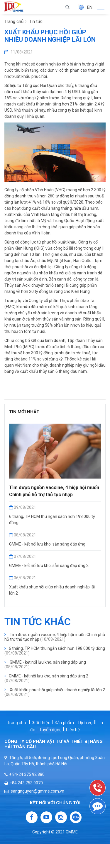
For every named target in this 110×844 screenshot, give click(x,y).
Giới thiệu (41, 722)
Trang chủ (13, 21)
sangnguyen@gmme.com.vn (34, 791)
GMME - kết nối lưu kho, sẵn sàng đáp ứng (47, 544)
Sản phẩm (64, 722)
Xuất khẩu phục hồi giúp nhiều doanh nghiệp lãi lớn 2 (54, 692)
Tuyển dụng (50, 729)
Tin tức (36, 21)
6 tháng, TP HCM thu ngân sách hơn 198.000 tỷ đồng (54, 650)
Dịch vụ (85, 722)
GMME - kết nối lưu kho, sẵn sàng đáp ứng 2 (49, 565)
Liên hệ (73, 729)
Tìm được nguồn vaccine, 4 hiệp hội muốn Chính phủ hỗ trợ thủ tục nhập (54, 637)
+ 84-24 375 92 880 (24, 774)
